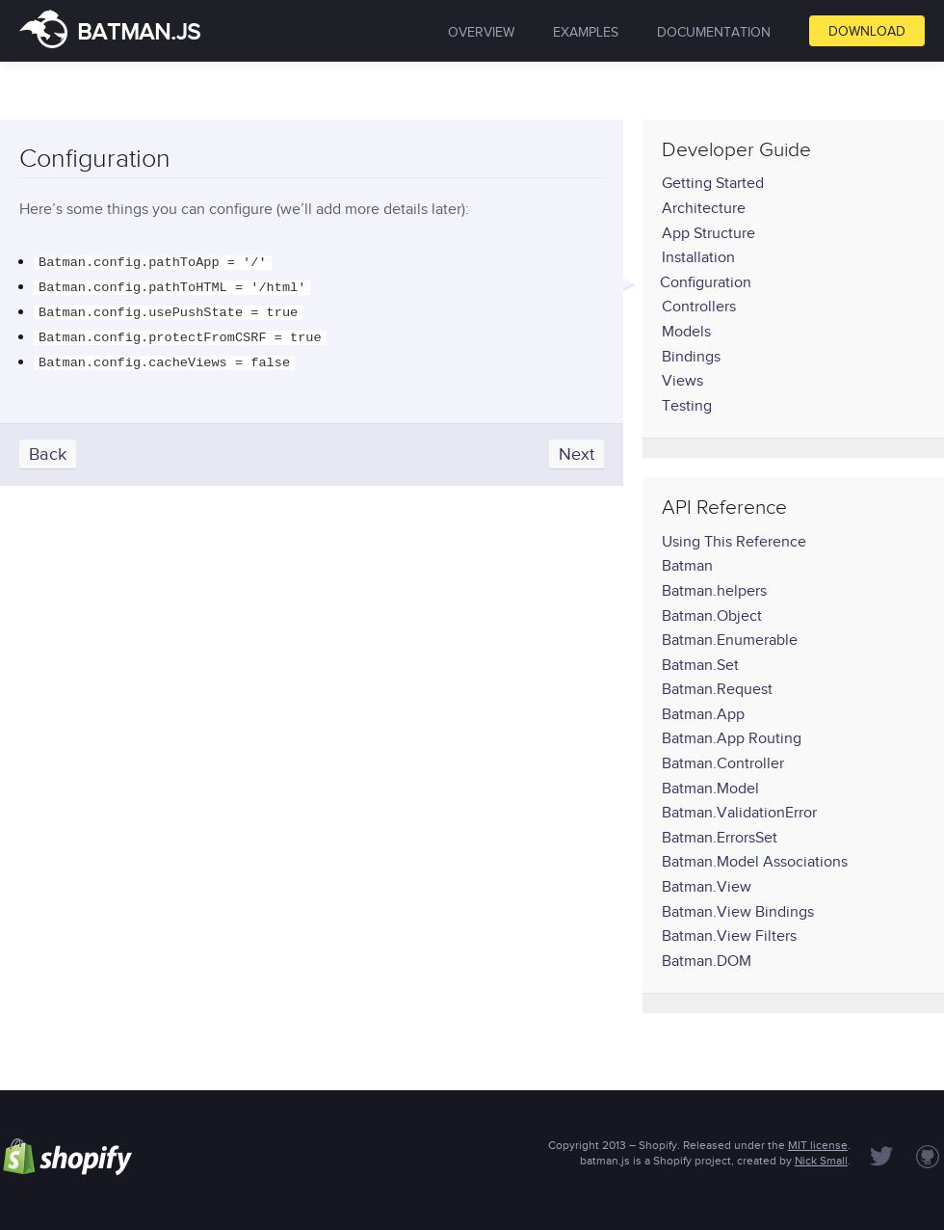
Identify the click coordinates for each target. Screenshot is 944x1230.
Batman (687, 566)
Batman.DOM (706, 961)
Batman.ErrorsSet (719, 837)
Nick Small (821, 1160)
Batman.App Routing (731, 738)
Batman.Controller (723, 763)
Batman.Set (700, 665)
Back (47, 444)
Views (682, 380)
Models (686, 331)
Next (576, 444)
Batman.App (703, 714)
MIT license (818, 1145)
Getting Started (713, 183)
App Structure (708, 233)
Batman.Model (710, 788)
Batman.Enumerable (730, 640)
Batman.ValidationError (739, 812)
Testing (687, 405)
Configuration (705, 282)
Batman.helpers (714, 591)
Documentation (714, 32)
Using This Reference (734, 541)
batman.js (109, 31)
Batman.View (706, 887)
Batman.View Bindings (738, 912)
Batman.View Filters (729, 936)
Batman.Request (717, 689)
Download (866, 31)
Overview (481, 32)
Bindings (691, 356)
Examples (585, 32)
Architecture (704, 208)
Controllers (699, 306)
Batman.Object (712, 616)
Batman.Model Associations (755, 861)
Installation (698, 257)
